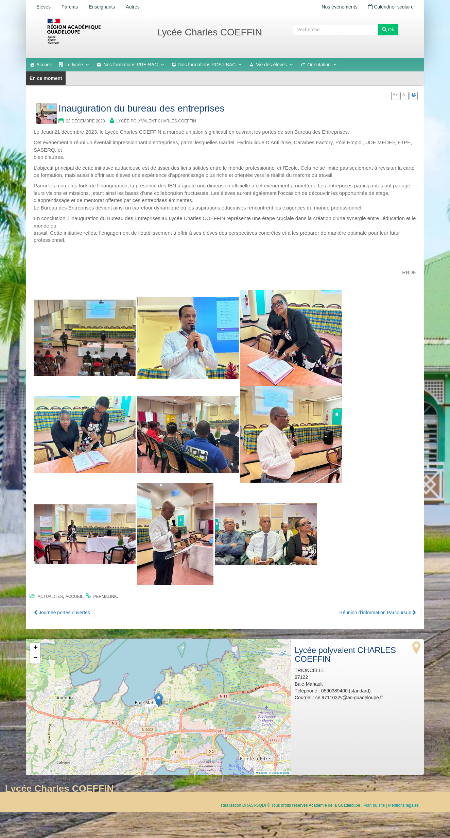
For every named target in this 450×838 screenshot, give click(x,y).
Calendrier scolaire (391, 7)
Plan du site (374, 805)
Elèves (43, 7)
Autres (132, 7)
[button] (158, 700)
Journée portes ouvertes (62, 612)
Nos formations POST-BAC (210, 64)
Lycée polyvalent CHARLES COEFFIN (156, 121)
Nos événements (339, 7)
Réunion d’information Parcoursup (377, 612)
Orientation (322, 64)
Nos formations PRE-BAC (134, 64)
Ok (388, 29)
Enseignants (102, 7)
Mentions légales (403, 805)
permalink (105, 596)
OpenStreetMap (281, 772)
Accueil (44, 64)
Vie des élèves (275, 64)
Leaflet (261, 772)
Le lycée (77, 64)
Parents (70, 7)
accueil (74, 596)
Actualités (50, 596)
